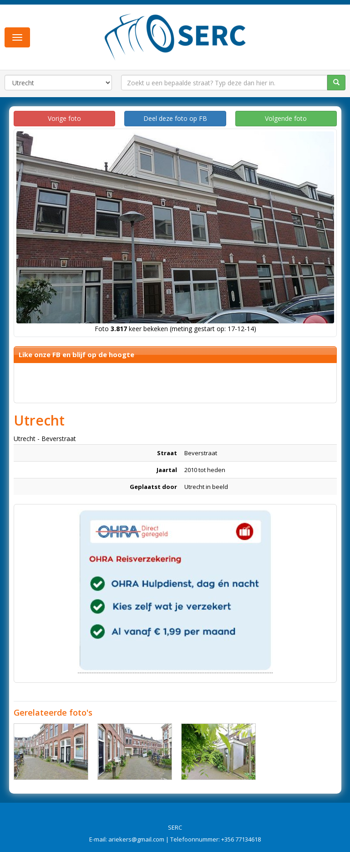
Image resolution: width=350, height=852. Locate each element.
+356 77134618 (241, 839)
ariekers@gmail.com (136, 839)
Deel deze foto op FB (175, 118)
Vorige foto (64, 118)
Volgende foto (286, 118)
